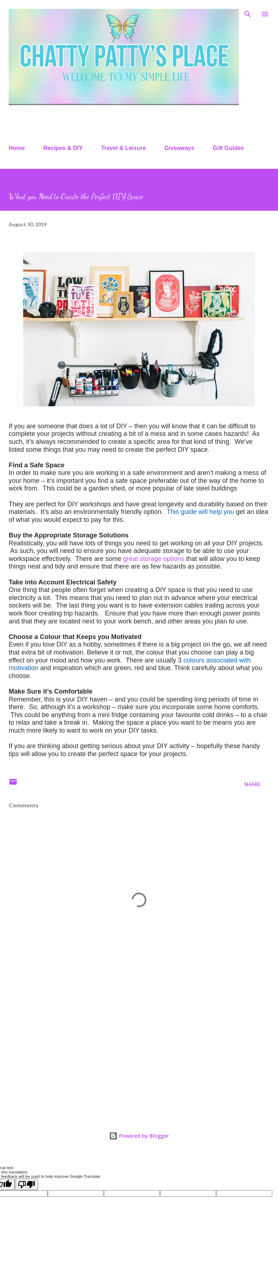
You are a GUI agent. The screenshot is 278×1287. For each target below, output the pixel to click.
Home (17, 148)
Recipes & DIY (63, 148)
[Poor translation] (26, 1184)
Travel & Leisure (123, 148)
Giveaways (179, 148)
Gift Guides (228, 148)
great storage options (153, 558)
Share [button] (252, 784)
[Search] (247, 13)
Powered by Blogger (139, 1135)
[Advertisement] (139, 1050)
